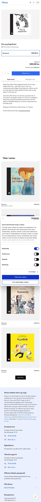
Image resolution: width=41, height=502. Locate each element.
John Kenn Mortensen (11, 47)
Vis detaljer (32, 272)
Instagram (14, 486)
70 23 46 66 (12, 436)
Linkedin (27, 486)
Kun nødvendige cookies (20, 282)
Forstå (6, 393)
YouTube (23, 486)
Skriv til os (11, 412)
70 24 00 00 (12, 476)
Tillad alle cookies (20, 277)
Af (2, 47)
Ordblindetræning (27, 391)
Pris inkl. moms (29, 67)
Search (33, 2)
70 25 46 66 (12, 408)
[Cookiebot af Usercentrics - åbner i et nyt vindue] (31, 218)
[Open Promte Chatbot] (35, 496)
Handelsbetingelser (31, 495)
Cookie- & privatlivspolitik (19, 495)
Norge (19, 391)
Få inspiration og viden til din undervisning (17, 421)
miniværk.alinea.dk (24, 111)
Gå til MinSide (9, 460)
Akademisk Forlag (26, 389)
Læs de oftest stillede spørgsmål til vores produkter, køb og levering (17, 450)
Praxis (34, 389)
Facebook (18, 486)
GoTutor (6, 391)
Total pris (37, 62)
